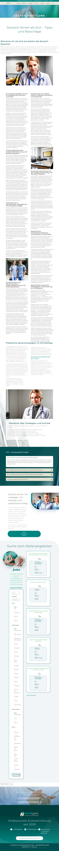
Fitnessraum (16, 731)
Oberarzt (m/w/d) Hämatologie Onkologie (38, 640)
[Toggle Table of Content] (10, 784)
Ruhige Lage (15, 754)
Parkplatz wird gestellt (16, 748)
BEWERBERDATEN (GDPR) (42, 845)
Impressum (34, 846)
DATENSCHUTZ (26, 846)
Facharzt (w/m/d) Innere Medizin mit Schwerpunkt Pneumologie (38, 554)
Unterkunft (16, 765)
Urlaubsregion (16, 769)
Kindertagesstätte (16, 742)
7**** (36, 652)
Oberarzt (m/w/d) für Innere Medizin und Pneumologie (38, 669)
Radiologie (16, 696)
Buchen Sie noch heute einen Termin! (29, 838)
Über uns (36, 3)
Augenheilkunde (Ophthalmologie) (16, 638)
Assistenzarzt (16, 612)
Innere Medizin (15, 660)
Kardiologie (16, 665)
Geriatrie (16, 651)
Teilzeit (15, 718)
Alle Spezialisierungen (16, 629)
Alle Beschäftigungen (16, 713)
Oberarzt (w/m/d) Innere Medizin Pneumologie (38, 611)
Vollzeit (15, 722)
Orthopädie (16, 677)
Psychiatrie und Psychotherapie (16, 690)
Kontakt (42, 3)
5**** (36, 567)
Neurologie (16, 669)
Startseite (18, 3)
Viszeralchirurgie (16, 704)
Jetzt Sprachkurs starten (24, 534)
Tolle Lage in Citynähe (16, 760)
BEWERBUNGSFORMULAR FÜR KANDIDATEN (29, 802)
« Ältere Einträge (39, 695)
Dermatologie (16, 647)
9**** (36, 593)
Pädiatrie (16, 681)
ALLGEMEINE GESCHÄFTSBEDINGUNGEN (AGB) (22, 845)
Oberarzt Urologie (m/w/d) (38, 582)
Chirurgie (16, 643)
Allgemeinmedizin (16, 633)
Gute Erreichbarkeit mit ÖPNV (16, 737)
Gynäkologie (16, 655)
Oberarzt (16, 620)
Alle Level (15, 608)
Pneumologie (16, 685)
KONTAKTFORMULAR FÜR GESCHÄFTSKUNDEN (29, 798)
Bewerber (24, 3)
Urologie (15, 700)
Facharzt (15, 616)
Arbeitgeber (30, 3)
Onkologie (16, 673)
